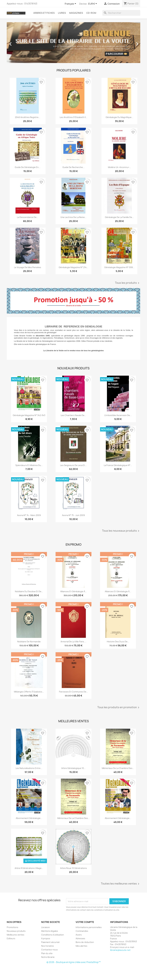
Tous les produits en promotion (118, 707)
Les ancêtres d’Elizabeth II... (73, 117)
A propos (45, 938)
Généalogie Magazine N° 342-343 (29, 415)
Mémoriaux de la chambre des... (118, 768)
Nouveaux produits (16, 931)
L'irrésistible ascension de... (118, 415)
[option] (73, 42)
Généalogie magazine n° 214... (73, 267)
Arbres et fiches (44, 12)
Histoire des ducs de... (118, 641)
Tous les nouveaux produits (121, 531)
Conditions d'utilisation (52, 934)
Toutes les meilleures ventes (120, 884)
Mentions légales (49, 931)
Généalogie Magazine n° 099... (119, 267)
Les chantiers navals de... (73, 415)
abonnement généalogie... (29, 818)
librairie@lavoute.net (120, 950)
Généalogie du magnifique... (119, 117)
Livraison (45, 927)
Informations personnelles (89, 927)
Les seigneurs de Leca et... (73, 465)
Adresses (80, 938)
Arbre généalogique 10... (73, 768)
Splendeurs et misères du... (29, 465)
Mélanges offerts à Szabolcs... (29, 691)
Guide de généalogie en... (27, 167)
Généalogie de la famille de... (119, 217)
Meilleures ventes (15, 934)
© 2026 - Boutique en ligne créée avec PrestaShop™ (74, 962)
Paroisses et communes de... (73, 691)
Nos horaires (47, 946)
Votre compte (85, 922)
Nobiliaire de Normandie (29, 641)
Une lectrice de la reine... (73, 217)
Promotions (12, 927)
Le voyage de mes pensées (27, 267)
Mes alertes (81, 946)
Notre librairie (48, 957)
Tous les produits (127, 283)
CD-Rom (91, 12)
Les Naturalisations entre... (29, 768)
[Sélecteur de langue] (71, 4)
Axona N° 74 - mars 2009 (29, 515)
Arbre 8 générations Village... (29, 868)
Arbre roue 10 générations (73, 868)
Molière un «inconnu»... (119, 167)
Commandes (82, 931)
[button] (17, 42)
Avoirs (79, 934)
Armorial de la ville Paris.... (73, 641)
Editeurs (11, 938)
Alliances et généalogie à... (73, 591)
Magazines (76, 12)
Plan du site (47, 953)
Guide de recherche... (73, 167)
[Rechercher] (121, 13)
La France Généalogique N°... (118, 465)
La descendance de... (27, 217)
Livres (62, 12)
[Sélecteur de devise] (93, 4)
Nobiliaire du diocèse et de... (29, 591)
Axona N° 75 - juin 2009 (73, 515)
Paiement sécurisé (50, 942)
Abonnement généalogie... (118, 818)
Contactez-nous (49, 949)
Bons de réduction (85, 942)
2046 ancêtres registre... (27, 117)
